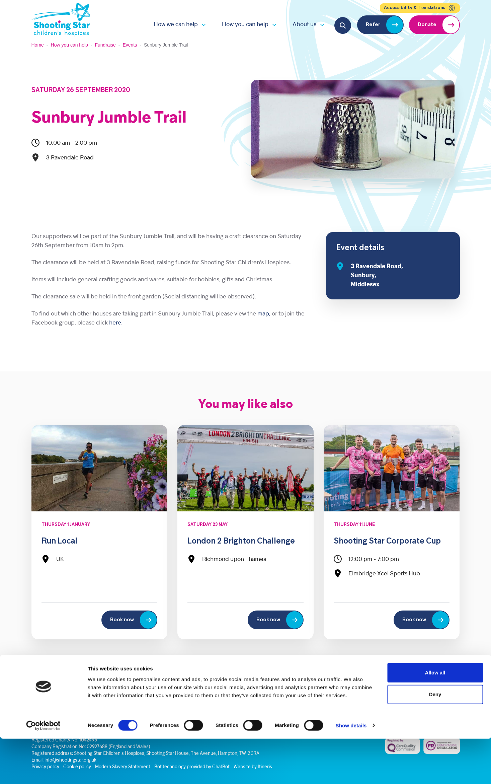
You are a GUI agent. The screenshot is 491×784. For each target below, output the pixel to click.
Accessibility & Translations (420, 8)
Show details (351, 771)
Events (129, 45)
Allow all (435, 718)
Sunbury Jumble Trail (108, 118)
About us (304, 24)
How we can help (176, 24)
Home (37, 45)
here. (115, 323)
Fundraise (105, 45)
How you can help (245, 24)
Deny (435, 740)
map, (264, 314)
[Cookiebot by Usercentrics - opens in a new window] (43, 771)
